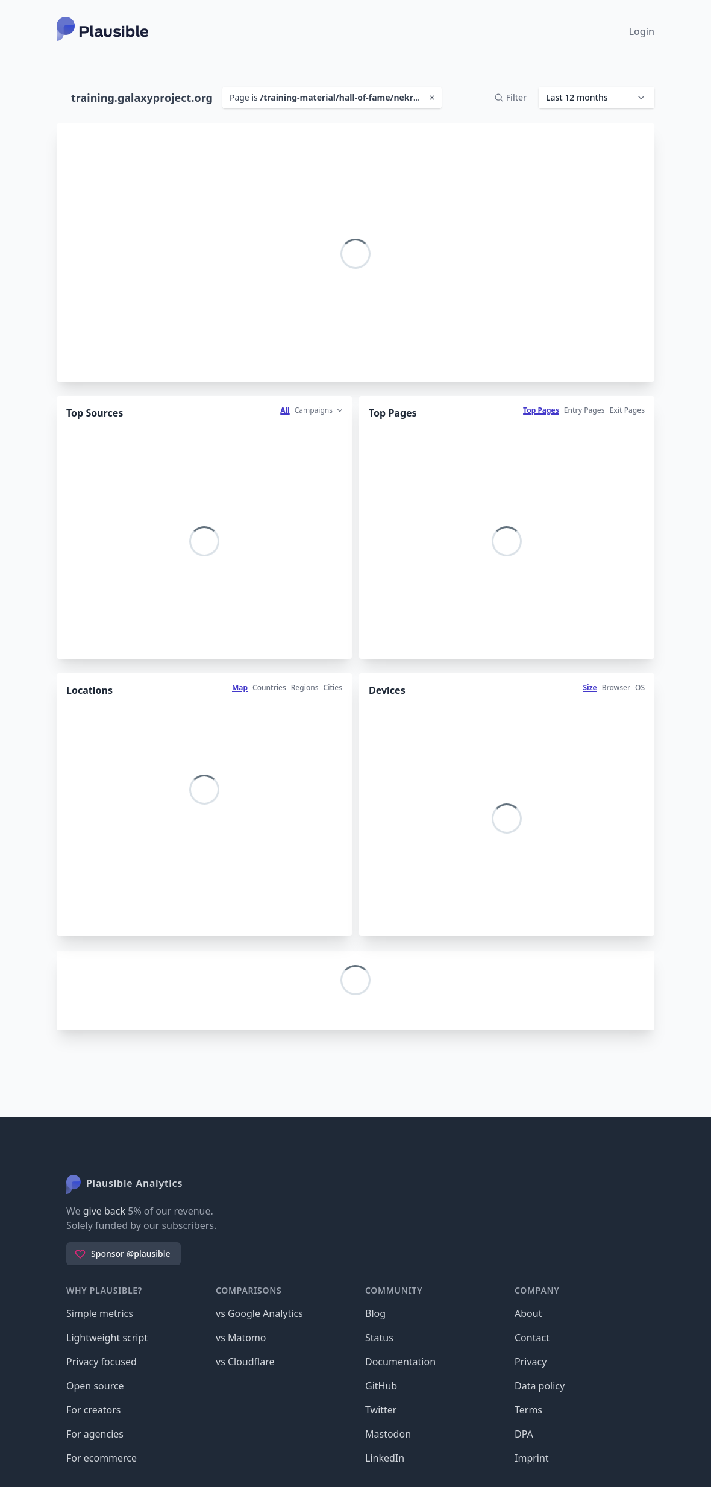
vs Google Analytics (259, 1313)
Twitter (380, 1409)
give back (104, 1211)
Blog (375, 1313)
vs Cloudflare (245, 1361)
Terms (528, 1409)
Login (641, 31)
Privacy (531, 1361)
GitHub (381, 1385)
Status (379, 1337)
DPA (524, 1434)
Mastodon (388, 1434)
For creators (93, 1409)
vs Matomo (241, 1337)
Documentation (400, 1361)
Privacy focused (101, 1361)
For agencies (95, 1434)
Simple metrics (99, 1313)
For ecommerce (101, 1458)
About (528, 1313)
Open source (95, 1385)
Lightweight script (107, 1337)
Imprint (532, 1458)
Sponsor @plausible (122, 1254)
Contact (532, 1337)
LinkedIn (384, 1458)
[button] (596, 97)
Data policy (540, 1385)
